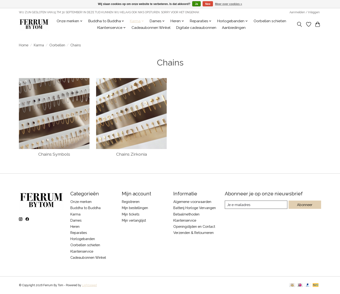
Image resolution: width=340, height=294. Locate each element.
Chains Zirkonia (131, 154)
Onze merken (81, 202)
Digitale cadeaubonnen (196, 28)
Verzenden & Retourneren (193, 233)
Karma (39, 45)
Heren (75, 226)
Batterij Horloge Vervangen (194, 208)
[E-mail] (256, 205)
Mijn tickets (130, 214)
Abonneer (304, 205)
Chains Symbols (54, 154)
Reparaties (78, 233)
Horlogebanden (82, 239)
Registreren (131, 202)
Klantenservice (81, 251)
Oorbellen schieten (270, 21)
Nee (207, 4)
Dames (75, 220)
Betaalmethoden (186, 214)
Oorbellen (57, 45)
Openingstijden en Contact (194, 226)
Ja (196, 4)
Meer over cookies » (228, 4)
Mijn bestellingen (135, 208)
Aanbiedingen (234, 28)
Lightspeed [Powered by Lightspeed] (89, 285)
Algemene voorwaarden (192, 202)
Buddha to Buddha (85, 208)
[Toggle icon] (299, 24)
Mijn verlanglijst (134, 220)
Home (23, 45)
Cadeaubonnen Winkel (151, 28)
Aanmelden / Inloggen (304, 12)
